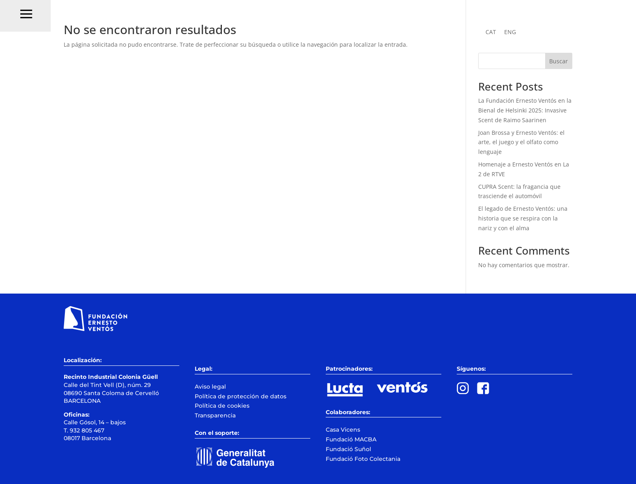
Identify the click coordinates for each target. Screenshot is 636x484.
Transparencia (215, 415)
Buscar (558, 61)
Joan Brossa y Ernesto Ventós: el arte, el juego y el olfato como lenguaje (521, 142)
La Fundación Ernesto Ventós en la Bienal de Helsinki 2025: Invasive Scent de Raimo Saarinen (525, 110)
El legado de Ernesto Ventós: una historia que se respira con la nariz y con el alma (522, 218)
